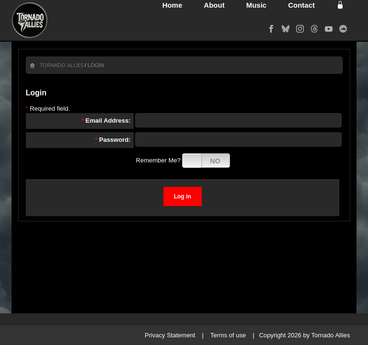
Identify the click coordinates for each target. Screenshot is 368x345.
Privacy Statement (170, 335)
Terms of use (228, 335)
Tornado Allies (61, 65)
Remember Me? (158, 160)
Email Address (106, 120)
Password (113, 139)
